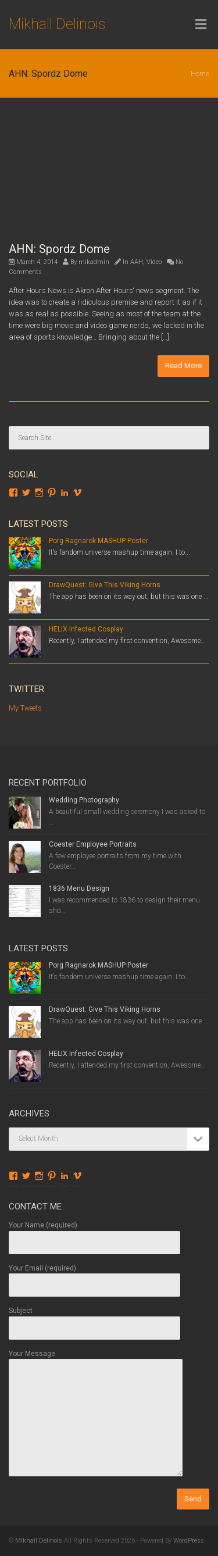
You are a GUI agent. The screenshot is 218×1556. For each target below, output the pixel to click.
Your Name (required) (94, 1233)
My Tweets (25, 708)
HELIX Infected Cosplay (86, 629)
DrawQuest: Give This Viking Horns (104, 585)
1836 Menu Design (79, 888)
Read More (183, 365)
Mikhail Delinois (57, 24)
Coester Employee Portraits (93, 844)
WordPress (188, 1540)
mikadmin (93, 262)
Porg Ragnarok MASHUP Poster (98, 541)
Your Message (96, 1414)
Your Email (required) (94, 1276)
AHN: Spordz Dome (59, 249)
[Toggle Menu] (200, 25)
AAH (136, 262)
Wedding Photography (84, 800)
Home (200, 73)
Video (154, 262)
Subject (94, 1319)
